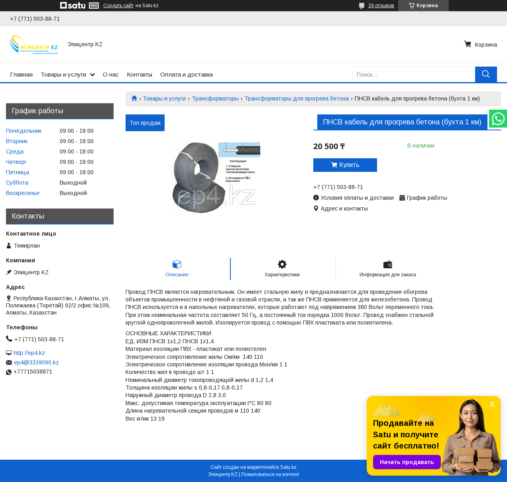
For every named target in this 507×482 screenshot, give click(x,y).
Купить (349, 164)
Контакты (139, 74)
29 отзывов (381, 5)
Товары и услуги (63, 74)
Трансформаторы (215, 98)
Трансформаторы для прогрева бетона (296, 98)
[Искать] (486, 74)
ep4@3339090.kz (36, 362)
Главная (21, 74)
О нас (111, 74)
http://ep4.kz (29, 353)
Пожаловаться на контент (270, 474)
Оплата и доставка (186, 74)
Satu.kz (288, 467)
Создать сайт (118, 5)
